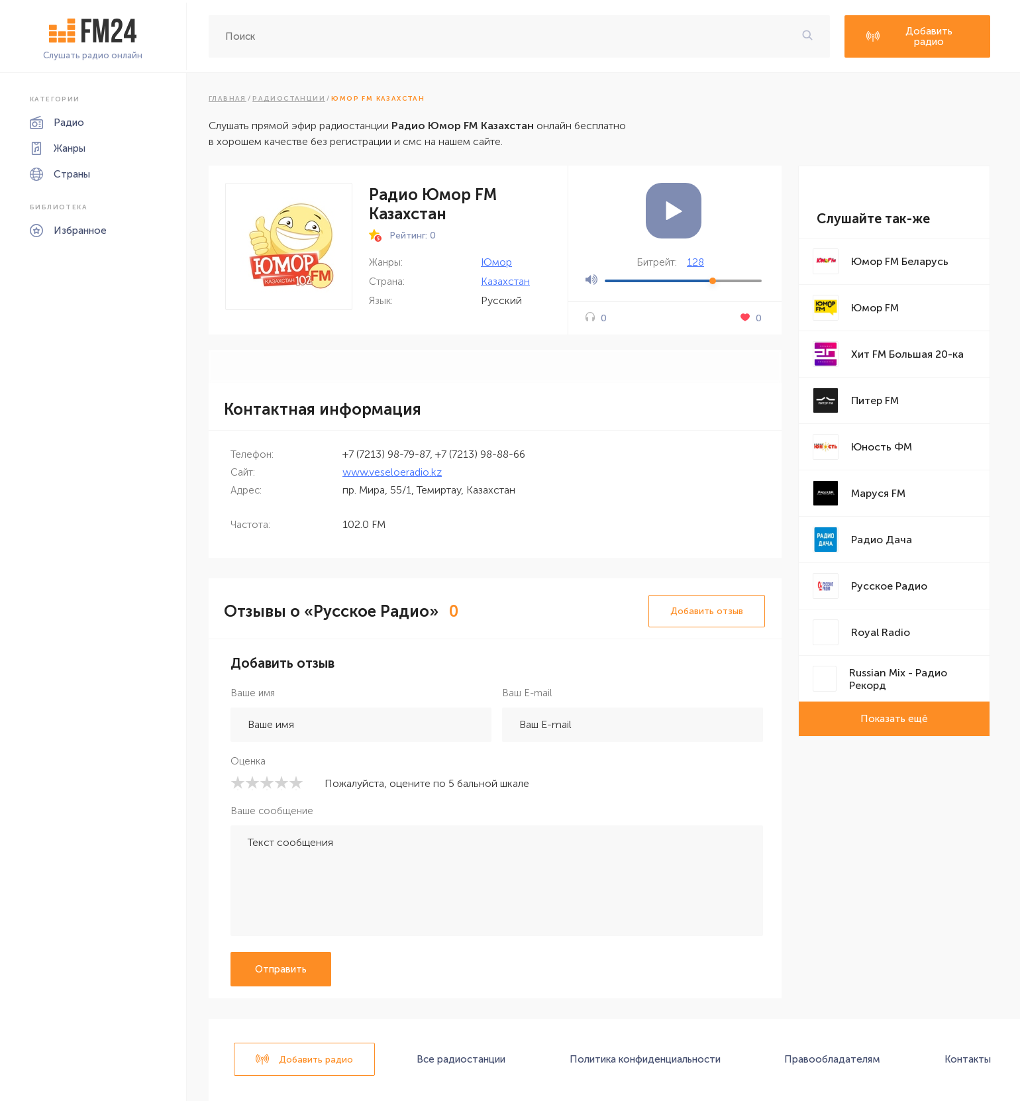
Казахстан (505, 281)
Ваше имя (252, 693)
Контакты (967, 1059)
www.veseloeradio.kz (392, 472)
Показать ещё (894, 719)
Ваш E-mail (527, 693)
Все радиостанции (461, 1059)
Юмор (496, 262)
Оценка (248, 761)
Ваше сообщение (271, 811)
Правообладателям (832, 1059)
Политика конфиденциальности (645, 1059)
